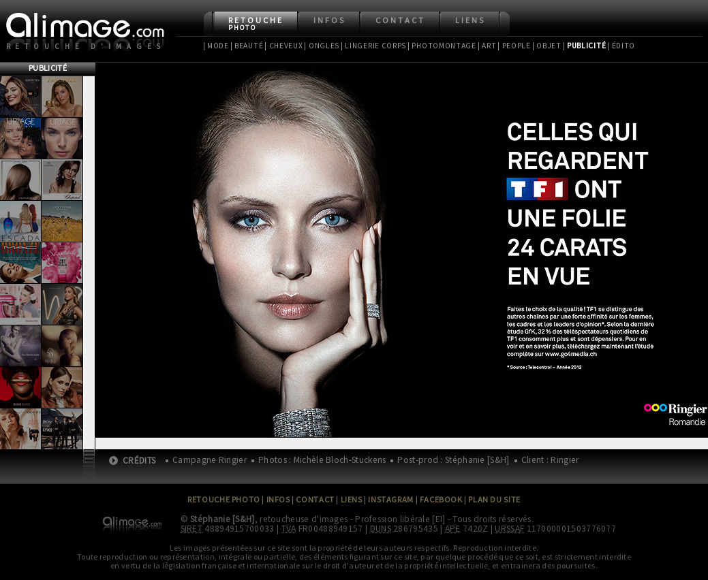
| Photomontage (441, 45)
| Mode (216, 45)
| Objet (546, 45)
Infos (329, 20)
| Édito (621, 45)
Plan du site (494, 499)
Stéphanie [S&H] (222, 519)
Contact (400, 20)
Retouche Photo (223, 499)
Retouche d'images (86, 46)
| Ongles (321, 45)
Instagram (390, 499)
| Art (487, 45)
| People (514, 45)
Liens (470, 20)
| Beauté (247, 45)
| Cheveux (283, 45)
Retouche (255, 23)
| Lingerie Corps (373, 45)
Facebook (441, 499)
